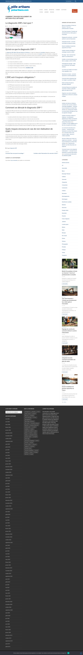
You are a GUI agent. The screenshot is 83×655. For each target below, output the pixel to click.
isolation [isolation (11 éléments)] (32, 429)
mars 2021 (7, 593)
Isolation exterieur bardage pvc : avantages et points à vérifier (69, 51)
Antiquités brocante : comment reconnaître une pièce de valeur (68, 42)
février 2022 (8, 562)
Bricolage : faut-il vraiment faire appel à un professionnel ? (68, 55)
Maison (17, 26)
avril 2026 (7, 421)
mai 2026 (7, 419)
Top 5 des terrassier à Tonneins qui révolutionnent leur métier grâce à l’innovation (69, 33)
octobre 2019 (8, 638)
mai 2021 (7, 587)
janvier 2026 (8, 430)
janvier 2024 (8, 497)
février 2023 (8, 528)
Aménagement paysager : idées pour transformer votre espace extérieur (69, 65)
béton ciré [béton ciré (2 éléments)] (26, 415)
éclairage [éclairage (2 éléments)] (36, 452)
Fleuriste (64, 216)
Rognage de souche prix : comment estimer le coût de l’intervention (69, 38)
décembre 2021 (8, 567)
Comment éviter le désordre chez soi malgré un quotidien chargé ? (69, 79)
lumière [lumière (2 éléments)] (30, 432)
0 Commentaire (23, 26)
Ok (68, 653)
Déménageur (64, 199)
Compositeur (65, 185)
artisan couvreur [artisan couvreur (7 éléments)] (28, 413)
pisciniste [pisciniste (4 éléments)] (26, 442)
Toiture (63, 252)
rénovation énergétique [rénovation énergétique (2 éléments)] (29, 450)
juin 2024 (7, 483)
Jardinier (64, 221)
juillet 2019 (7, 646)
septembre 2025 (9, 441)
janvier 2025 (8, 463)
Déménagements (65, 196)
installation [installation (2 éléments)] (27, 429)
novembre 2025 (8, 435)
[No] (81, 653)
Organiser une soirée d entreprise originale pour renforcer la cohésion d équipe (69, 95)
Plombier (64, 247)
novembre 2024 (8, 469)
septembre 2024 (9, 475)
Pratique (64, 249)
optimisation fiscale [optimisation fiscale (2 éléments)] (33, 434)
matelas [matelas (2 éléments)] (26, 434)
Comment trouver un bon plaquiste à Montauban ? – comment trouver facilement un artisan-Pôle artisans (69, 151)
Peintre (63, 238)
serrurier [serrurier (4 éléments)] (36, 450)
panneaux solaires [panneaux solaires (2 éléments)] (28, 436)
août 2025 (7, 444)
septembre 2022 (9, 542)
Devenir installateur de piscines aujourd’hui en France (68, 47)
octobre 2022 (8, 539)
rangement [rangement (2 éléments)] (27, 446)
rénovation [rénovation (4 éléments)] (32, 446)
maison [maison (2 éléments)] (35, 432)
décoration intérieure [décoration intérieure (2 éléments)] (35, 423)
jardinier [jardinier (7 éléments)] (26, 432)
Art (62, 165)
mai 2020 (7, 621)
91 (65, 402)
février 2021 (8, 596)
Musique (64, 232)
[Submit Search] (76, 1)
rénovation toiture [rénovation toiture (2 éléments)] (28, 448)
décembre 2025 (8, 433)
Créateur (64, 190)
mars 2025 (7, 458)
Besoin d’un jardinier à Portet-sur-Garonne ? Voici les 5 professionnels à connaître (69, 27)
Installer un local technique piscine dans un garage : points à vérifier (69, 60)
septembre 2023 (9, 508)
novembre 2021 (8, 570)
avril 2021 (7, 590)
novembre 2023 (8, 503)
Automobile (64, 168)
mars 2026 (7, 424)
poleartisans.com (27, 1)
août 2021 (7, 579)
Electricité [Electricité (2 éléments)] (26, 425)
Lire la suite (65, 283)
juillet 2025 (7, 447)
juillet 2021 (7, 582)
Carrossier (64, 179)
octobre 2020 (8, 607)
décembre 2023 (8, 500)
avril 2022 (7, 556)
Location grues (65, 224)
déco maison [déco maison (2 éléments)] (27, 423)
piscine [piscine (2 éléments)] (37, 440)
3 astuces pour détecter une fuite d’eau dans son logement (69, 145)
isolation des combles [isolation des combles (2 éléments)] (29, 430)
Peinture (64, 241)
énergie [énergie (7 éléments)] (31, 454)
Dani (6, 26)
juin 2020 (7, 618)
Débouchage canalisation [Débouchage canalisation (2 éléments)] (29, 421)
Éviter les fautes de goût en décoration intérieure (68, 83)
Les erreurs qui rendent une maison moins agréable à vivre (69, 70)
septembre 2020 (9, 610)
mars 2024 (7, 492)
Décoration (64, 193)
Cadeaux (64, 176)
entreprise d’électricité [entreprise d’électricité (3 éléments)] (34, 425)
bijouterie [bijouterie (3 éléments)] (34, 413)
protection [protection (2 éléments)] (34, 444)
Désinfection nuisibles (66, 202)
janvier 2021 (8, 598)
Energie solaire (65, 210)
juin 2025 (7, 449)
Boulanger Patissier (66, 173)
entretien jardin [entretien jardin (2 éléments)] (27, 427)
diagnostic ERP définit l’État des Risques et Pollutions (18, 52)
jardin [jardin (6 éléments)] (36, 430)
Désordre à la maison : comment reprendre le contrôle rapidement (69, 74)
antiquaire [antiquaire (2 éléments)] (33, 411)
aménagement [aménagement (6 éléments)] (27, 411)
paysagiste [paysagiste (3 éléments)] (35, 436)
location (40, 54)
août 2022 (7, 545)
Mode (63, 230)
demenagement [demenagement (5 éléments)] (28, 419)
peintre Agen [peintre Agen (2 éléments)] (27, 438)
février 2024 (8, 494)
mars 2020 (7, 626)
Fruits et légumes (65, 218)
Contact (75, 11)
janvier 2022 (8, 565)
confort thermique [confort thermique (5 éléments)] (28, 417)
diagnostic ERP (13, 148)
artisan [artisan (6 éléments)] (38, 411)
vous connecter (14, 160)
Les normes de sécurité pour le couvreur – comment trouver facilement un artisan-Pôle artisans (69, 129)
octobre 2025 (8, 438)
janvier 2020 (8, 632)
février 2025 (8, 461)
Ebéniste (64, 204)
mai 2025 (7, 452)
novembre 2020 (8, 604)
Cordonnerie (64, 187)
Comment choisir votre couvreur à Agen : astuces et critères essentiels (68, 134)
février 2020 (8, 629)
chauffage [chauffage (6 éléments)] (32, 415)
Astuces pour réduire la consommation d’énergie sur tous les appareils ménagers (69, 111)
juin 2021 (7, 584)
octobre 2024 (8, 472)
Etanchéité (64, 213)
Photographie (65, 244)
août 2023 (7, 511)
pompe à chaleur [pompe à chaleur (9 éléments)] (28, 444)
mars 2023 (7, 525)
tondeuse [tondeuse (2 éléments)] (26, 452)
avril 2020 (7, 624)
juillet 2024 (7, 480)
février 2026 (8, 427)
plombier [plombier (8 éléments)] (31, 442)
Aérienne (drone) (65, 162)
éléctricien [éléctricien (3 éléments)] (27, 454)
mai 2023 (7, 520)
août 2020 (7, 612)
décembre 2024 (8, 466)
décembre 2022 (8, 534)
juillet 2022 (7, 548)
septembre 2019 (9, 641)
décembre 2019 (8, 635)
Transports (64, 255)
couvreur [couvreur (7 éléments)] (34, 417)
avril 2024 (7, 489)
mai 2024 (7, 486)
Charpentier (64, 182)
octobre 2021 (8, 573)
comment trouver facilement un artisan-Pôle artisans (18, 17)
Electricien (64, 207)
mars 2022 (7, 559)
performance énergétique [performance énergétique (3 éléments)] (29, 440)
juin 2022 (7, 551)
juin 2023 (7, 517)
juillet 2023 (7, 514)
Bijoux (63, 171)
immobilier (42, 52)
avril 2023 (7, 522)
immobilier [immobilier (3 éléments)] (34, 427)
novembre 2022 (8, 537)
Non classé (64, 235)
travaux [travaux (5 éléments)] (31, 452)
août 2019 (7, 643)
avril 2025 (7, 455)
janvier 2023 (8, 531)
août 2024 (7, 478)
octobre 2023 (8, 506)
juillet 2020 (7, 615)
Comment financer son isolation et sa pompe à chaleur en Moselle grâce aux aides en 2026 (69, 89)
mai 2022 (7, 553)
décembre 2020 (8, 601)
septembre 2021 (9, 576)
